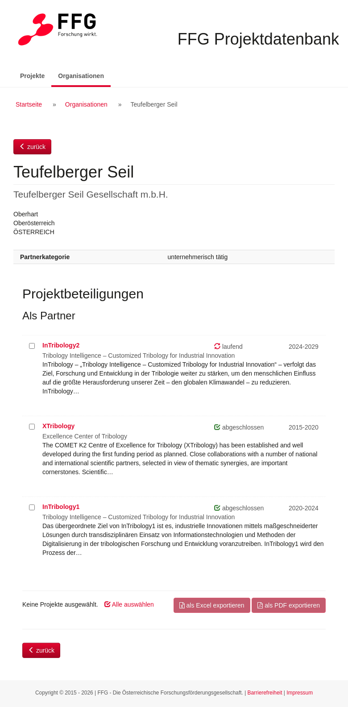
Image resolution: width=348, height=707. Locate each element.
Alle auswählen (129, 604)
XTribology (58, 426)
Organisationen (84, 75)
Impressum (299, 693)
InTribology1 (60, 506)
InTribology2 (60, 345)
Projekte (32, 75)
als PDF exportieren (288, 605)
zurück (32, 146)
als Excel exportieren (211, 605)
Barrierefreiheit (265, 693)
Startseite (29, 104)
